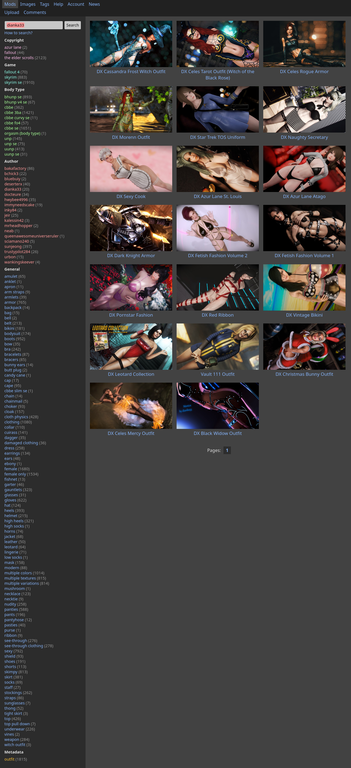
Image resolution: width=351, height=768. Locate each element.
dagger (15, 437)
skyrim (15, 77)
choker (14, 406)
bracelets (16, 354)
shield (13, 656)
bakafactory (19, 168)
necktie (13, 598)
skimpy (16, 671)
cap (11, 380)
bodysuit (17, 333)
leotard (15, 546)
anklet (12, 281)
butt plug (15, 369)
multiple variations (26, 583)
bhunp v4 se (19, 102)
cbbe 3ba (19, 112)
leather (15, 541)
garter (14, 484)
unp (13, 138)
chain (13, 396)
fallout (14, 52)
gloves (15, 500)
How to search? (18, 32)
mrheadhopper (21, 225)
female (17, 468)
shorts (15, 666)
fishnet (14, 479)
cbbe (14, 107)
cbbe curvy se (20, 117)
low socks (16, 557)
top (12, 718)
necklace (17, 593)
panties (16, 609)
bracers (15, 359)
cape (12, 385)
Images (28, 4)
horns (13, 531)
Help (58, 4)
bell (10, 317)
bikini (14, 328)
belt (13, 323)
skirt (13, 677)
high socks (17, 526)
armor (15, 302)
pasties (15, 624)
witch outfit (17, 744)
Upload (11, 12)
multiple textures (25, 578)
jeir (11, 215)
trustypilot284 (21, 251)
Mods (10, 4)
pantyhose (18, 619)
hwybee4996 (20, 199)
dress (14, 448)
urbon (14, 256)
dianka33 (16, 189)
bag (11, 312)
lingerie (15, 552)
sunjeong (18, 246)
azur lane (15, 47)
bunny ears (18, 364)
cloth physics (21, 416)
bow (12, 343)
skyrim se (19, 82)
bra (12, 349)
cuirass (15, 432)
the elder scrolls (25, 57)
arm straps (17, 291)
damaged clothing (25, 442)
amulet (14, 276)
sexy (13, 651)
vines (12, 734)
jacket (13, 536)
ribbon (13, 635)
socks (13, 682)
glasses (15, 494)
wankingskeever (22, 262)
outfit (15, 759)
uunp (14, 148)
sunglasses (17, 703)
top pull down (20, 723)
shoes (15, 661)
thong (13, 708)
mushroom (17, 588)
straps (14, 697)
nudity (15, 604)
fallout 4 (15, 71)
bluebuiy (15, 178)
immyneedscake (23, 204)
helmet (16, 515)
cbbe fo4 (16, 122)
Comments (35, 12)
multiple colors (24, 572)
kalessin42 (16, 220)
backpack (17, 307)
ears (12, 458)
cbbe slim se (18, 390)
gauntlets (18, 489)
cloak (14, 411)
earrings (17, 453)
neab (11, 230)
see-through (20, 640)
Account (76, 4)
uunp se (15, 154)
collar (14, 427)
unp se (14, 143)
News (94, 4)
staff (12, 687)
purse (12, 630)
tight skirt (16, 713)
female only (21, 474)
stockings (18, 692)
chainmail (16, 401)
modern (15, 567)
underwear (19, 729)
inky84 (13, 210)
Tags (44, 4)
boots (14, 338)
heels (14, 510)
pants (14, 614)
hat (12, 505)
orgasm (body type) (25, 133)
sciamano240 (19, 241)
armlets (15, 297)
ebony (13, 463)
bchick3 (15, 173)
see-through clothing (28, 645)
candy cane (17, 375)
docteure (16, 194)
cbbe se (17, 128)
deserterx (17, 184)
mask (14, 562)
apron (13, 286)
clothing (18, 422)
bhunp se (18, 96)
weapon (16, 739)
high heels (19, 520)
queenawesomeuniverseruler (34, 236)
